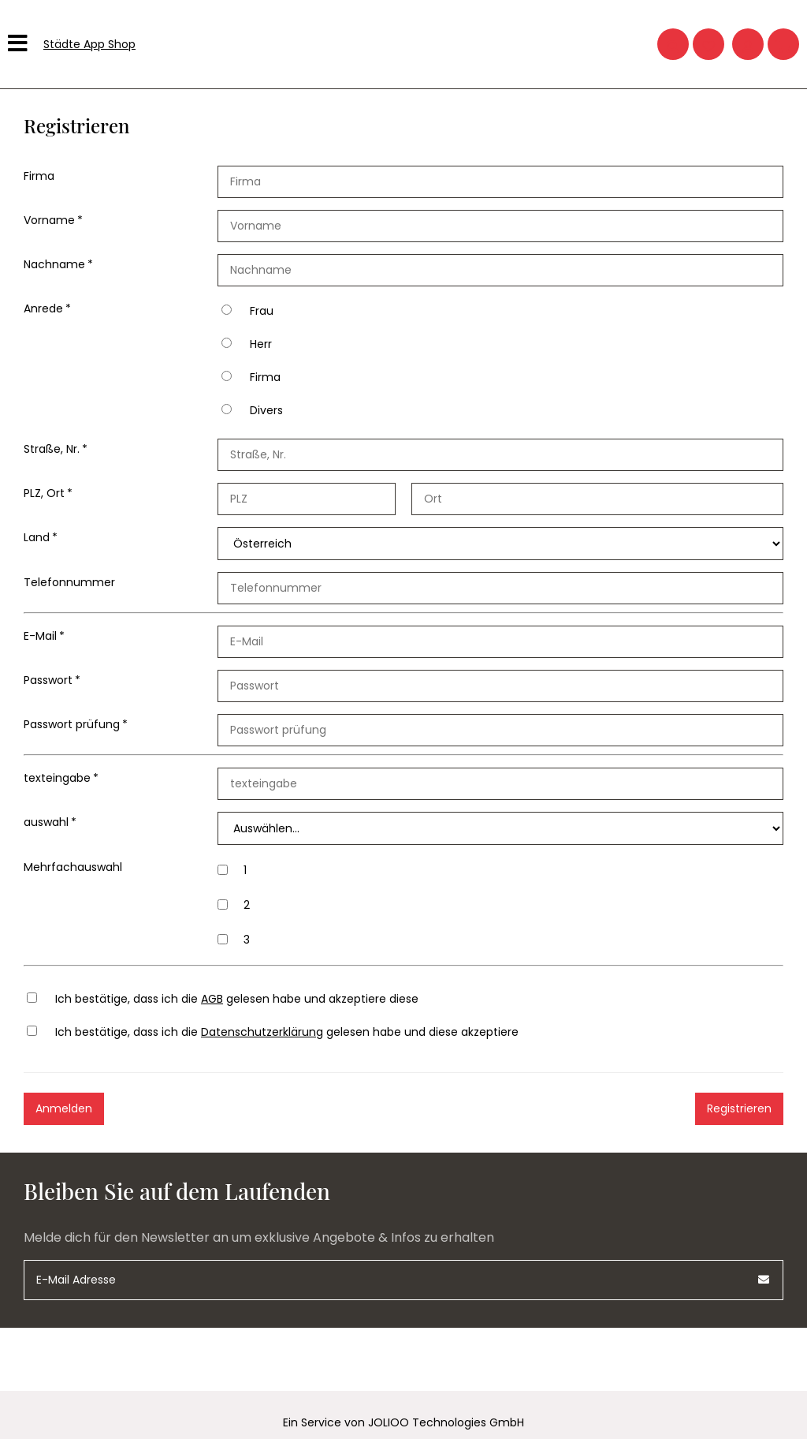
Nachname (54, 264)
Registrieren (739, 1108)
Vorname (49, 220)
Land (37, 537)
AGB (212, 999)
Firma (39, 176)
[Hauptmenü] (19, 44)
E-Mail (40, 636)
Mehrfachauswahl (73, 867)
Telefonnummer (69, 582)
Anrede (43, 308)
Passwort (48, 680)
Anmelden (63, 1108)
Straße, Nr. (52, 449)
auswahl (46, 822)
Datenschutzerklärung (262, 1032)
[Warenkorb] (783, 44)
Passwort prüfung (72, 724)
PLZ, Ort (44, 493)
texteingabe (57, 778)
